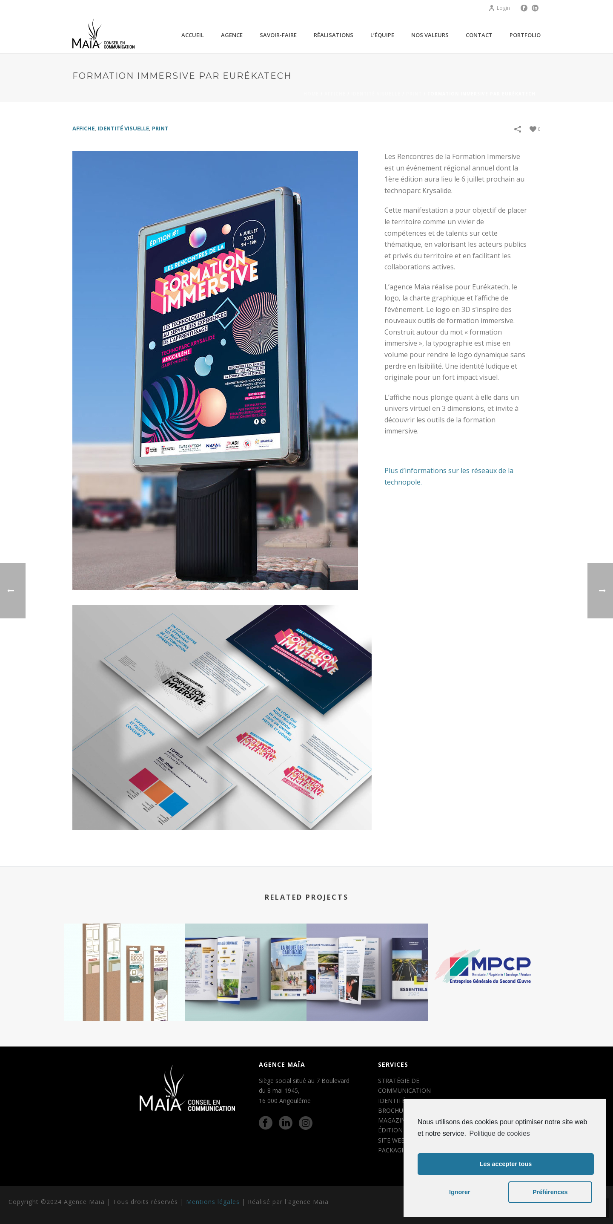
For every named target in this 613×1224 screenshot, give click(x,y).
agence (232, 35)
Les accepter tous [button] (506, 1163)
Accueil (192, 35)
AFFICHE (335, 94)
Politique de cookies (499, 1133)
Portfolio (525, 35)
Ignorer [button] (459, 1192)
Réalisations (333, 35)
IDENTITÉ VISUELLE (376, 94)
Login (499, 8)
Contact (479, 35)
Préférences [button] (550, 1192)
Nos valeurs (430, 35)
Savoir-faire (278, 35)
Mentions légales (213, 1202)
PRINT (414, 94)
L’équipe (382, 35)
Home (311, 94)
